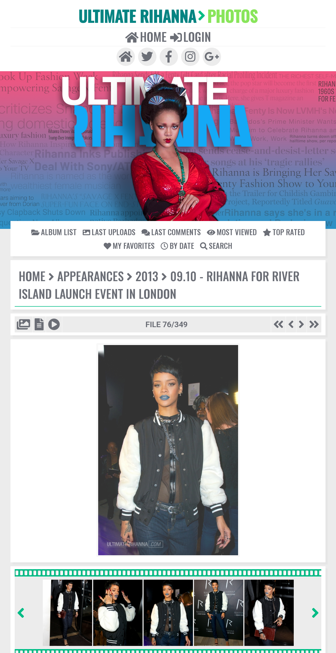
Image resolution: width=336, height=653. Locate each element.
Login (190, 36)
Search (216, 244)
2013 (145, 275)
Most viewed (231, 231)
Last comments (170, 231)
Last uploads (109, 231)
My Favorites (129, 244)
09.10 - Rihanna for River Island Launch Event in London (158, 284)
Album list (55, 231)
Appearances (90, 275)
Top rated (282, 231)
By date (177, 244)
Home (146, 36)
